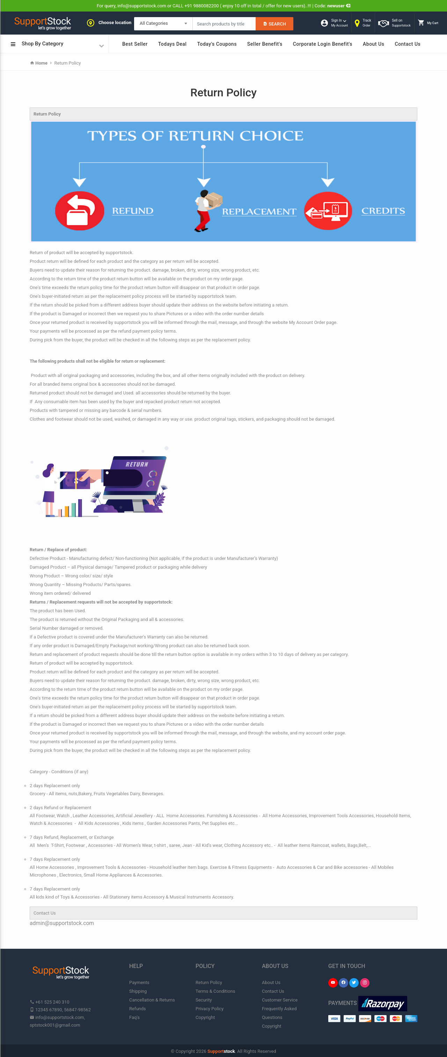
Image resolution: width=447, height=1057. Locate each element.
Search (274, 24)
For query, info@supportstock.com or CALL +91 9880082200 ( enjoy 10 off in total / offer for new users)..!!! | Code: (223, 5)
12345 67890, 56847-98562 (60, 1009)
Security (204, 1000)
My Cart (428, 23)
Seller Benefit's (265, 44)
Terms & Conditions (215, 991)
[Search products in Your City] (224, 23)
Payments (139, 982)
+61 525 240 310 (49, 1002)
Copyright (205, 1017)
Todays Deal (172, 44)
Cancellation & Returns (152, 1000)
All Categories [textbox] (154, 23)
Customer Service (280, 1000)
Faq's (134, 1017)
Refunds (137, 1008)
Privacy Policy (210, 1008)
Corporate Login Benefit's (322, 44)
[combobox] (163, 23)
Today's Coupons (216, 44)
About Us (373, 44)
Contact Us (407, 44)
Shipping (138, 991)
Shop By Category (57, 44)
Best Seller (135, 44)
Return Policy (67, 63)
